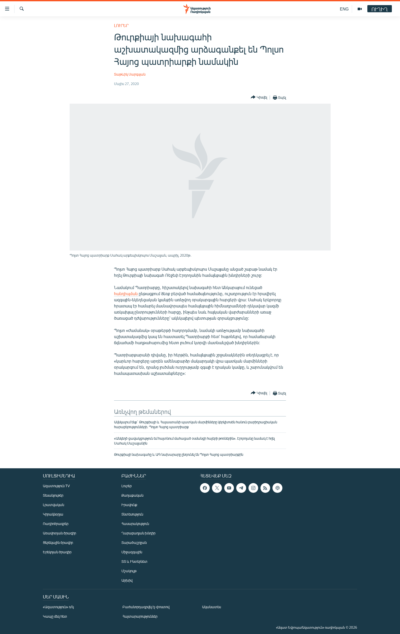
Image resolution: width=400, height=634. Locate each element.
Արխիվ (126, 580)
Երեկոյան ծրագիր (57, 552)
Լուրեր (121, 25)
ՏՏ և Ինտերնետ (134, 561)
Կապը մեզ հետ (55, 616)
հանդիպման (126, 293)
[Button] (259, 97)
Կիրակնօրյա (53, 514)
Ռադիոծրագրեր (55, 523)
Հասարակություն (135, 523)
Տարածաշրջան (134, 542)
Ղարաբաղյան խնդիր (138, 533)
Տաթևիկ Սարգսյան (129, 74)
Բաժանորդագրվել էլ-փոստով (145, 607)
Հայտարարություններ (139, 616)
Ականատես (211, 607)
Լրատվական (53, 505)
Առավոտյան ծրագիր (59, 533)
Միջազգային (131, 552)
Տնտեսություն (132, 514)
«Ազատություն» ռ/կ (58, 607)
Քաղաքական (132, 495)
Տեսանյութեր (53, 495)
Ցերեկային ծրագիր (58, 542)
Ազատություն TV (56, 486)
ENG (344, 8)
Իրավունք (129, 505)
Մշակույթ (128, 571)
